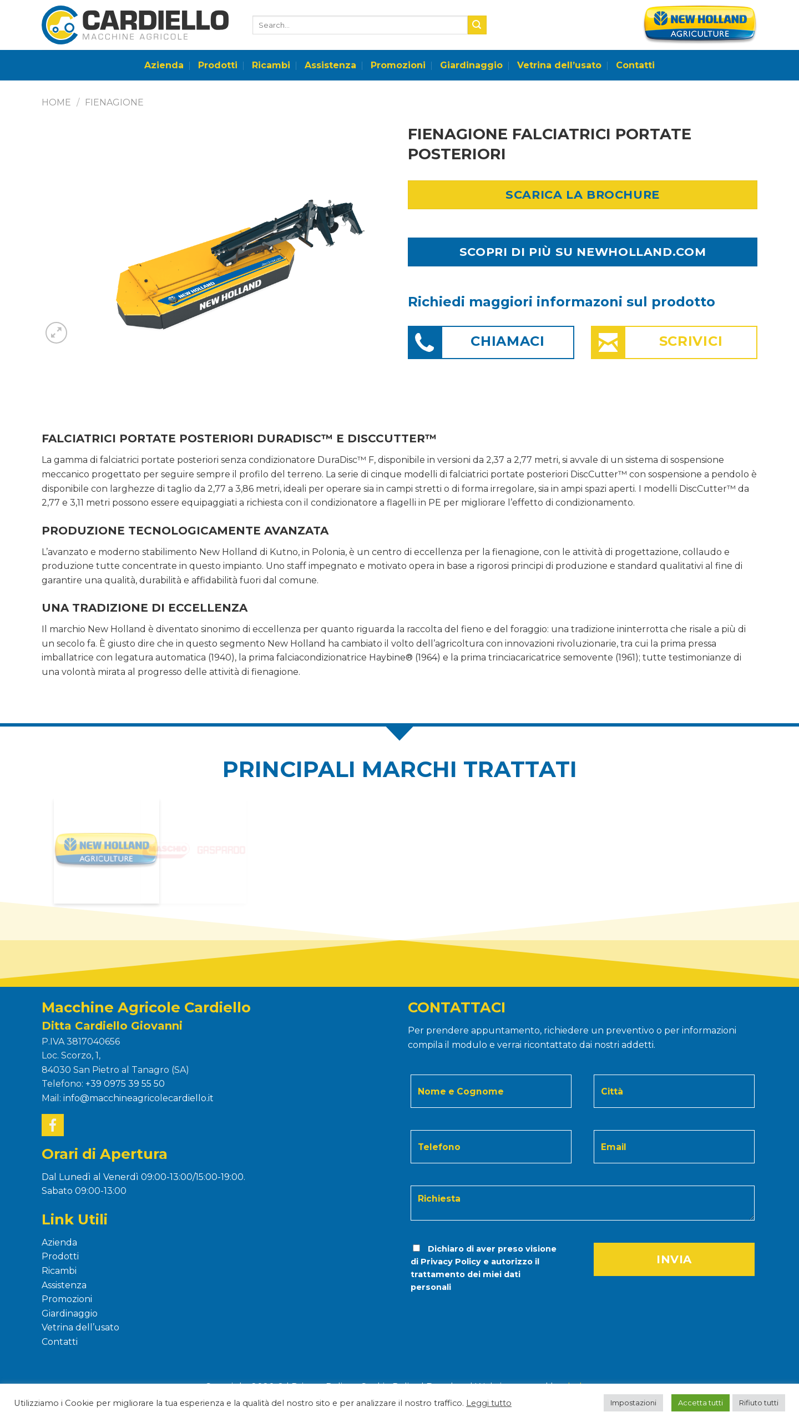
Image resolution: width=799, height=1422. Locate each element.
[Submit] (477, 25)
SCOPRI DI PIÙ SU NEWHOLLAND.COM (582, 252)
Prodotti (217, 65)
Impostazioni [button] (633, 1402)
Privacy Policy (451, 1262)
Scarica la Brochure (582, 194)
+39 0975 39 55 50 (125, 1083)
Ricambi (271, 65)
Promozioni (398, 65)
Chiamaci (508, 341)
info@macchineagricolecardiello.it (138, 1098)
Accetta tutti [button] (700, 1402)
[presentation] (485, 1316)
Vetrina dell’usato (559, 65)
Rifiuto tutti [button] (758, 1402)
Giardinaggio (471, 65)
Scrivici (691, 341)
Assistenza (330, 65)
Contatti (635, 65)
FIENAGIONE (114, 102)
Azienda (164, 65)
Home (56, 102)
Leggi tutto (489, 1403)
